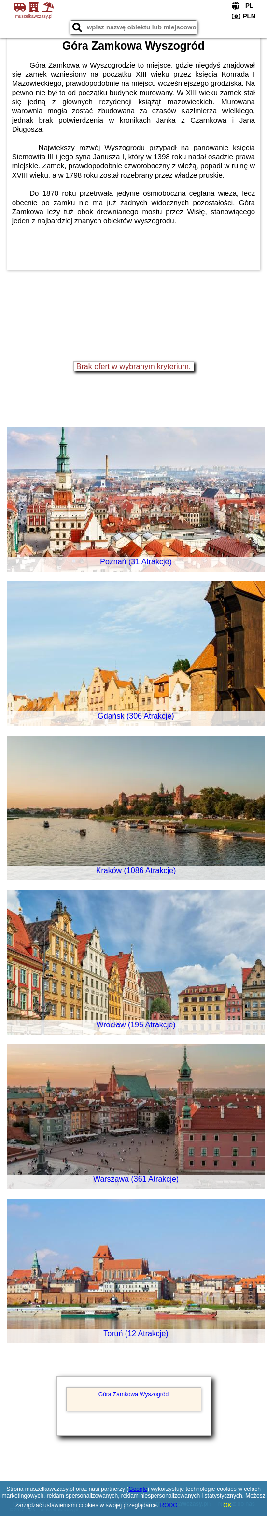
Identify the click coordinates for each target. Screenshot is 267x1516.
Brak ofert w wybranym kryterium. (133, 366)
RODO (169, 1505)
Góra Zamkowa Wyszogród (133, 1394)
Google (137, 1489)
